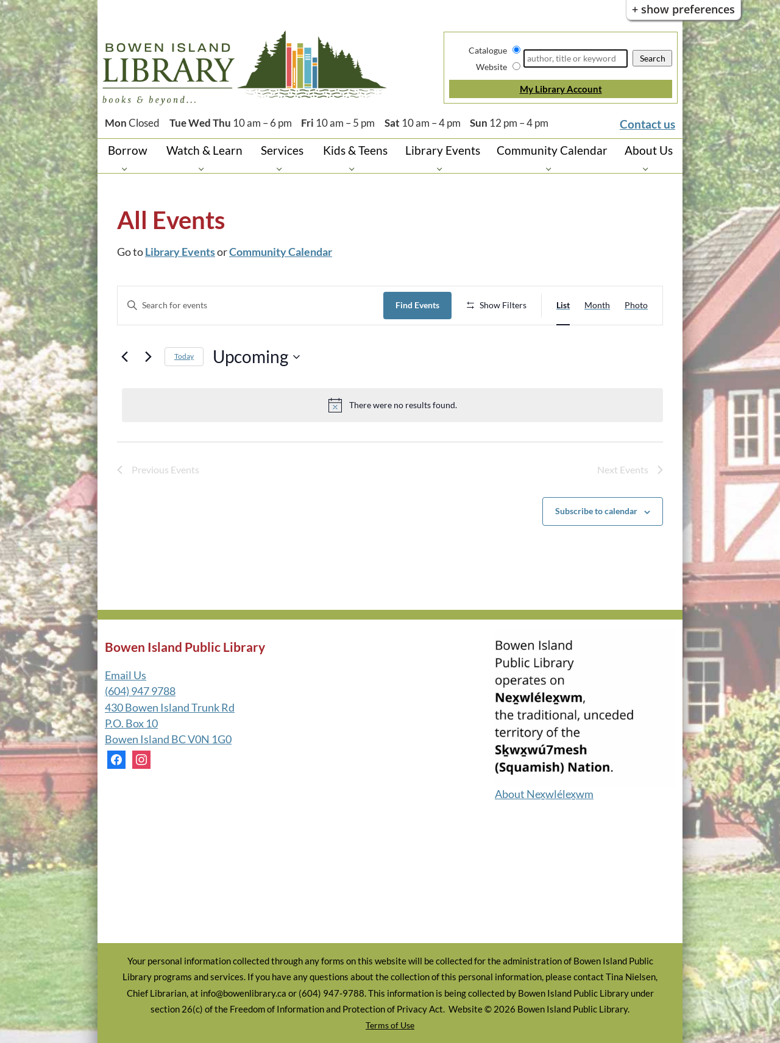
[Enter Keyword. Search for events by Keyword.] (250, 305)
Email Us (125, 675)
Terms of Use (390, 1025)
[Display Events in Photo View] (636, 305)
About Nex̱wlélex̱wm (544, 794)
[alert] (392, 405)
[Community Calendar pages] (552, 168)
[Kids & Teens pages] (355, 168)
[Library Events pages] (443, 168)
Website (491, 67)
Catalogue (488, 50)
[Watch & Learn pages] (204, 168)
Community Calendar (280, 252)
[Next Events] (148, 357)
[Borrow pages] (127, 168)
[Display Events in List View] (563, 305)
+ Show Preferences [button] (683, 9)
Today (184, 356)
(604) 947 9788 (140, 691)
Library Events (180, 252)
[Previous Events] (124, 357)
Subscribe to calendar (596, 511)
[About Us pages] (649, 168)
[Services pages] (282, 168)
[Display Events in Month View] (597, 305)
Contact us (647, 124)
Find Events (417, 305)
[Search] (575, 58)
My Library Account (561, 88)
